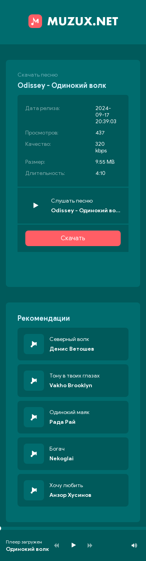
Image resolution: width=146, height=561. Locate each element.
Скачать (73, 238)
